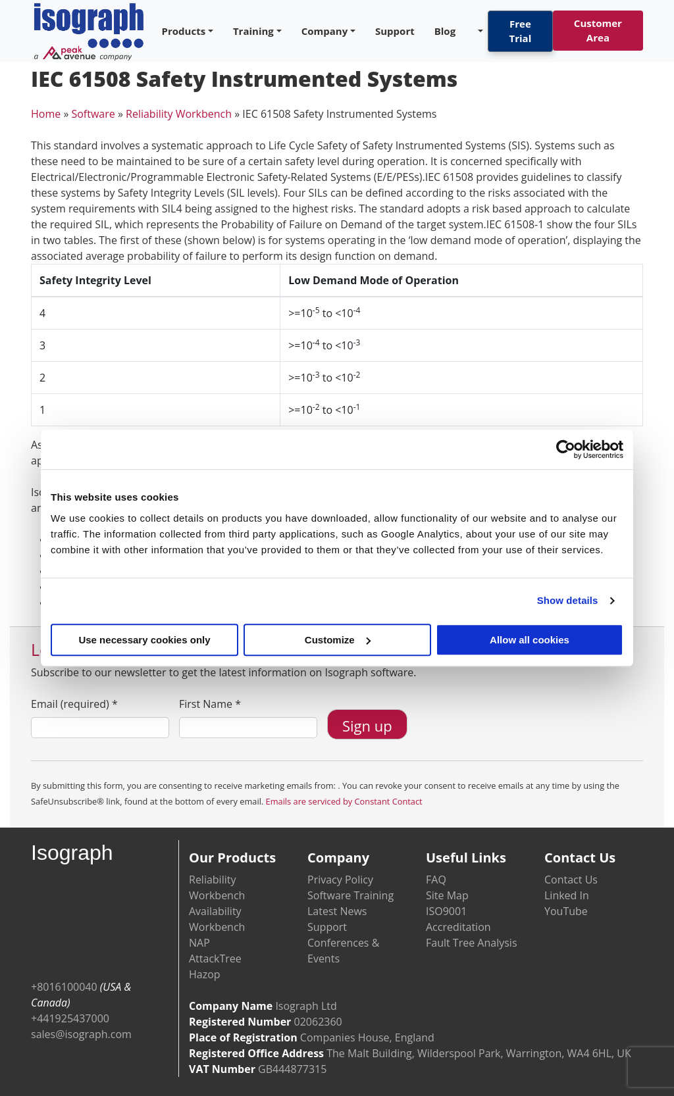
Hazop (204, 974)
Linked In (566, 895)
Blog (444, 30)
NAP (199, 942)
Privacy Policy (340, 879)
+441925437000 (70, 1018)
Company (324, 30)
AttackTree (215, 958)
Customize (338, 639)
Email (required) (74, 704)
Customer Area (598, 30)
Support (395, 30)
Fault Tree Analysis (471, 942)
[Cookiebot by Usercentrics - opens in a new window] (565, 449)
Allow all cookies (529, 639)
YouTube (566, 911)
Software (93, 114)
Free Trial (520, 31)
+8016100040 (64, 987)
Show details (567, 600)
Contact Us (571, 879)
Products (184, 30)
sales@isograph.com (81, 1034)
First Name (210, 704)
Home (46, 114)
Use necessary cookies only (144, 639)
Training (253, 30)
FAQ (436, 879)
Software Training (350, 895)
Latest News (337, 911)
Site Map (447, 895)
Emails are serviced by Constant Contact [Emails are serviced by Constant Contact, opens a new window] (344, 801)
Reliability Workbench (179, 114)
